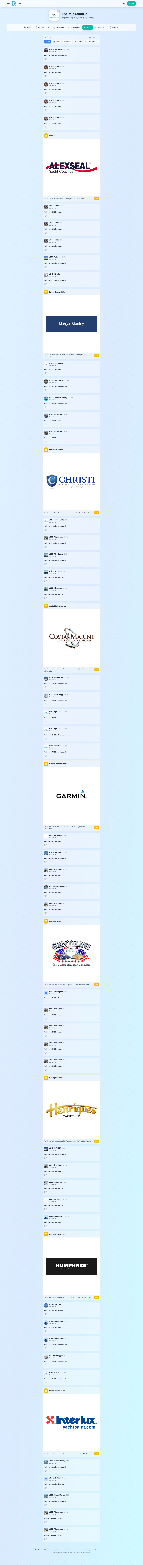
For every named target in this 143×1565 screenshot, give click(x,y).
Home (27, 27)
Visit (96, 199)
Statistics (114, 27)
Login (131, 3)
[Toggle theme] (124, 3)
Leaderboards (42, 27)
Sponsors (100, 27)
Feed (87, 27)
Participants (74, 27)
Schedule (58, 27)
